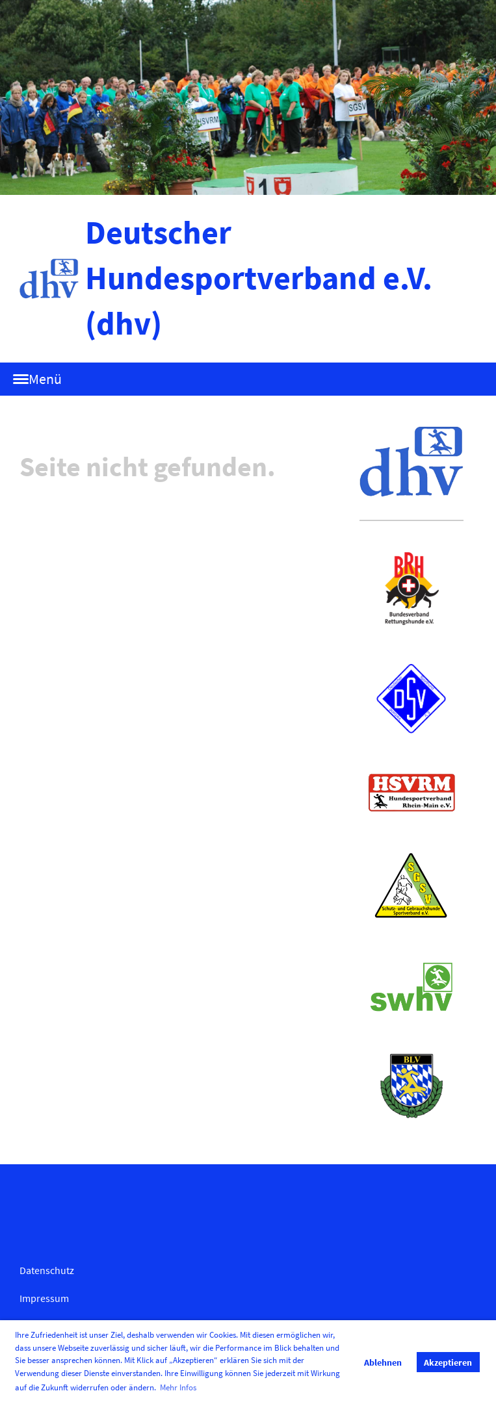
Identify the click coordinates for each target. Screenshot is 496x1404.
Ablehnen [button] (383, 1362)
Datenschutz (47, 1270)
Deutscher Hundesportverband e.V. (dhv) (258, 278)
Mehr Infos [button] (178, 1387)
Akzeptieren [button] (448, 1362)
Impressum (44, 1298)
